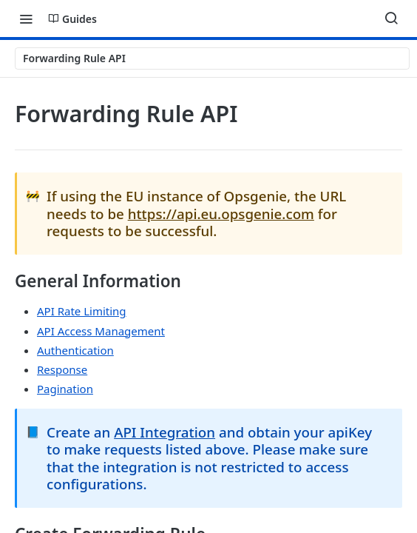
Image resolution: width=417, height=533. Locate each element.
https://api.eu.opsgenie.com (221, 213)
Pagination (65, 388)
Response (62, 369)
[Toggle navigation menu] (26, 18)
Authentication (75, 350)
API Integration (164, 432)
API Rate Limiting (81, 311)
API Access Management (101, 331)
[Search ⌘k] (391, 18)
